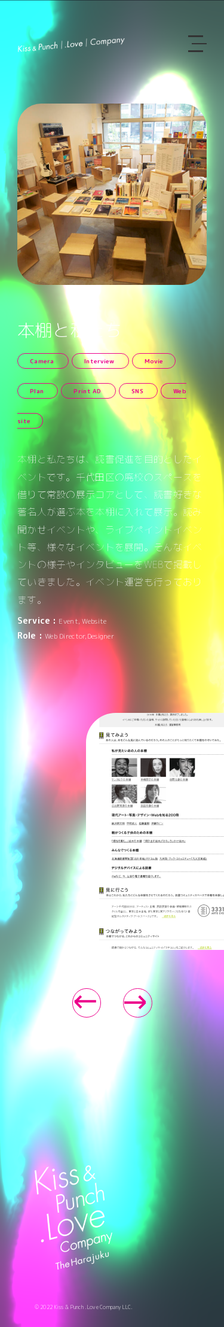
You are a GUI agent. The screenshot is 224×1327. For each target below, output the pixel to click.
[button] (87, 1003)
